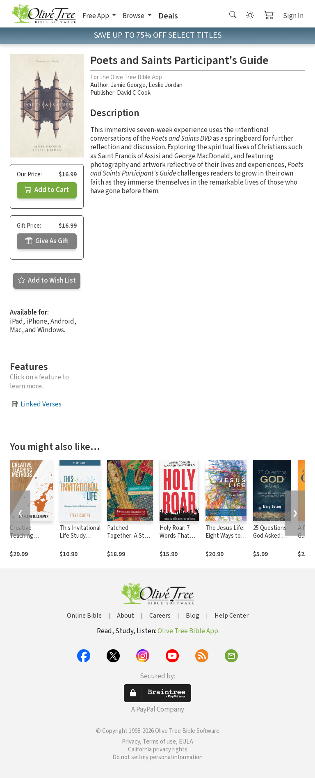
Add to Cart (47, 190)
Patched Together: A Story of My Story (130, 536)
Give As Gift (46, 241)
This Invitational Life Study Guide (79, 536)
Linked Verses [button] (41, 404)
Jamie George (128, 85)
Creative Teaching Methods (21, 536)
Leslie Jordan (165, 85)
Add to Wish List (47, 280)
